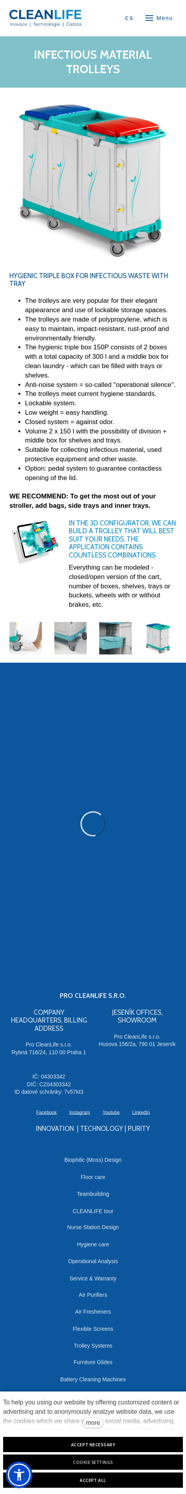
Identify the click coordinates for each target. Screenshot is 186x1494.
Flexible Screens (93, 1333)
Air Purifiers (93, 1299)
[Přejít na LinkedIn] (141, 1116)
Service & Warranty (93, 1282)
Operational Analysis (93, 1265)
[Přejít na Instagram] (79, 1116)
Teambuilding (93, 1198)
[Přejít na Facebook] (46, 1116)
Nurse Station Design (93, 1231)
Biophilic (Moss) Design (93, 1164)
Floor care (92, 1181)
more (93, 1422)
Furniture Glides (93, 1366)
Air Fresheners (93, 1316)
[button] (19, 1474)
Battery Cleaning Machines (92, 1383)
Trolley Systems (92, 1350)
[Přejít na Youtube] (111, 1116)
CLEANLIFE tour (93, 1215)
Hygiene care (93, 1248)
